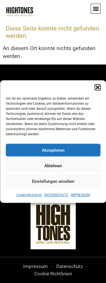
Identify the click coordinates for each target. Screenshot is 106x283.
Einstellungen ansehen (53, 181)
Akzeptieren (53, 150)
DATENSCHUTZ (56, 195)
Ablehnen (53, 165)
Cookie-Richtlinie (29, 195)
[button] (97, 87)
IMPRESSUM (80, 195)
